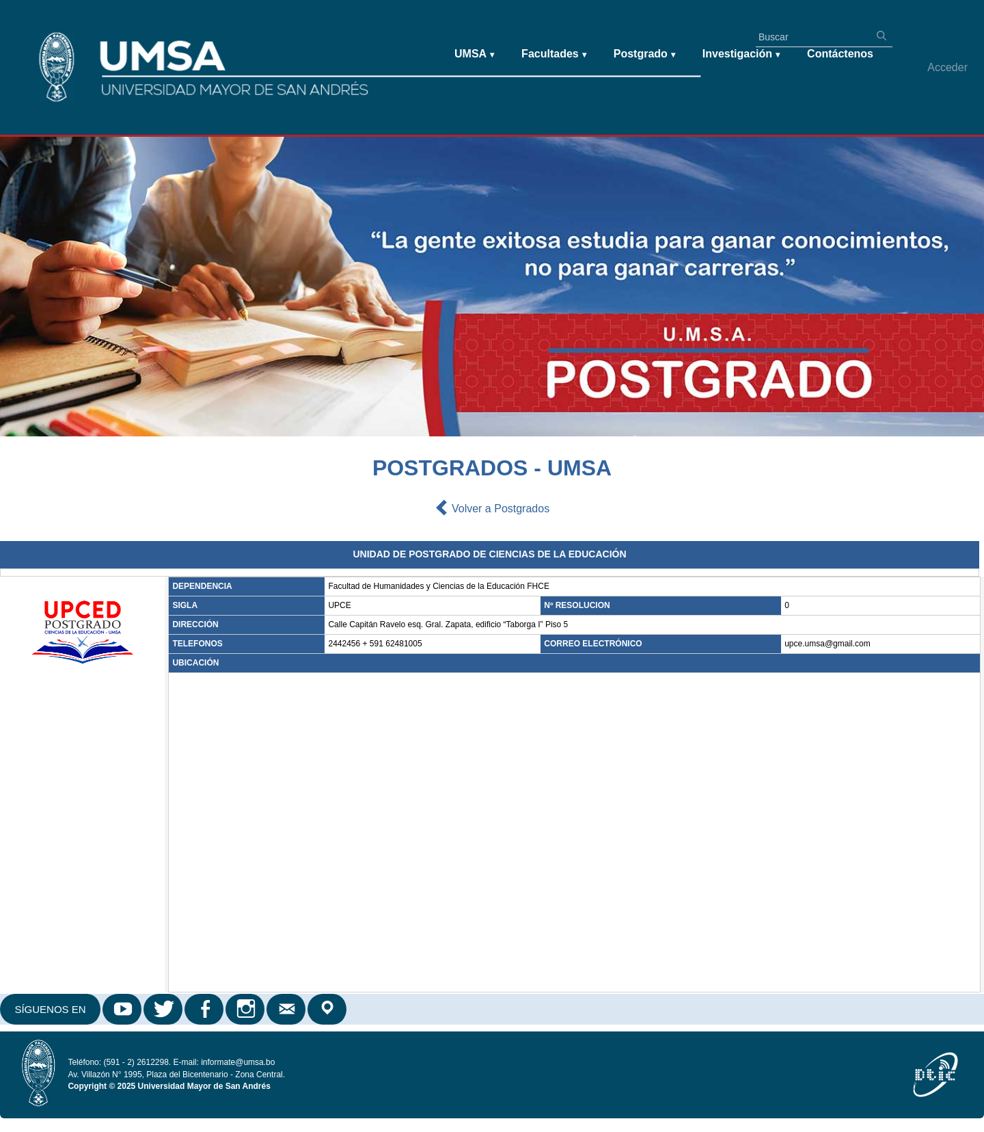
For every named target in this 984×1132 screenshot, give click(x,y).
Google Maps (328, 1009)
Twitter (164, 1009)
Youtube (123, 1009)
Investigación (741, 54)
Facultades (553, 54)
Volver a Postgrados (492, 509)
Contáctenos (840, 54)
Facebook (205, 1009)
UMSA (474, 54)
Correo (287, 1009)
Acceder (947, 67)
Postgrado (644, 54)
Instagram (246, 1009)
